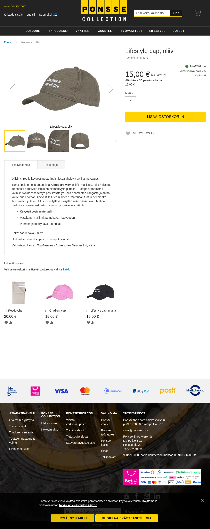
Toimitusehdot (75, 430)
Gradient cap (57, 310)
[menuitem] (34, 31)
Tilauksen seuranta (21, 432)
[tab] (20, 164)
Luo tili (31, 14)
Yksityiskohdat (21, 164)
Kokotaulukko (49, 429)
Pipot (104, 451)
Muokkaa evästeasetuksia (127, 518)
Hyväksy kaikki (73, 518)
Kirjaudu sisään (14, 14)
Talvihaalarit (108, 457)
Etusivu (8, 42)
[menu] (105, 31)
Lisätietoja (51, 164)
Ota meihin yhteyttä (21, 420)
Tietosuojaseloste (77, 436)
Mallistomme (49, 423)
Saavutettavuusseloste (80, 442)
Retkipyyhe (15, 310)
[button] (49, 15)
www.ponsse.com (15, 6)
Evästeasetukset (19, 448)
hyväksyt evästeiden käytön (78, 505)
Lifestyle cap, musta (103, 310)
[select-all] (62, 269)
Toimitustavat (17, 426)
